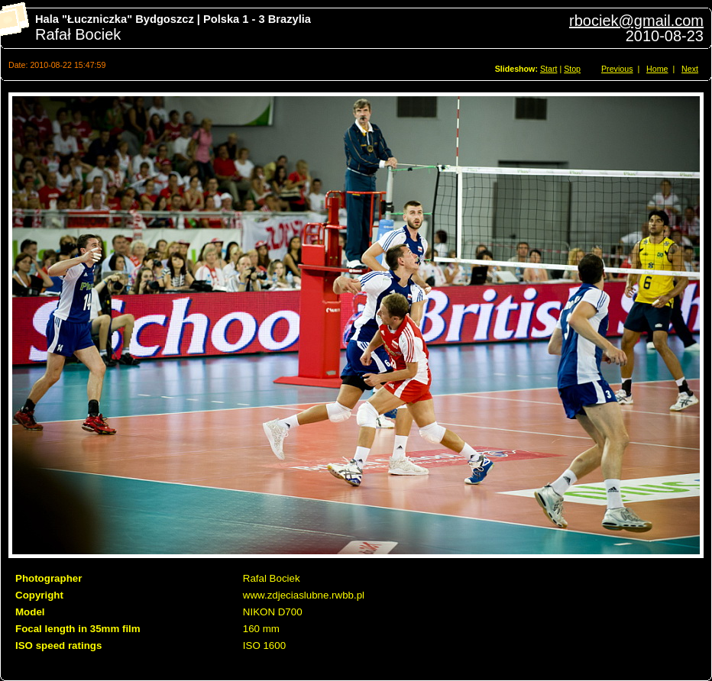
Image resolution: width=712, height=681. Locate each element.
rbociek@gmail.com (636, 20)
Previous (617, 68)
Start (549, 68)
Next (689, 68)
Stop (572, 68)
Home (657, 68)
